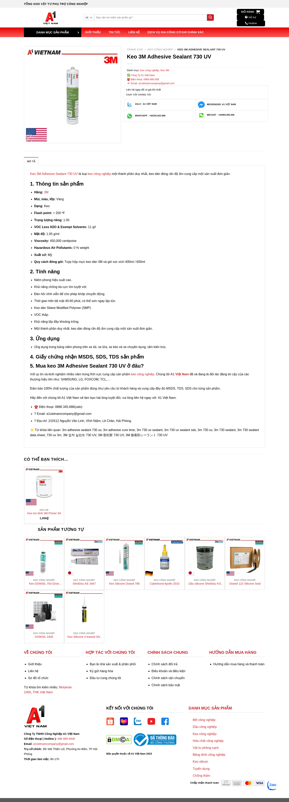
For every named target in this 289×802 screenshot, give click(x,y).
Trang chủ (135, 49)
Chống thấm (201, 775)
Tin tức (114, 32)
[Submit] (210, 17)
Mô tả (31, 161)
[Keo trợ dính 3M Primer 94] (44, 486)
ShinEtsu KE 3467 (84, 583)
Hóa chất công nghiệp (208, 741)
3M (46, 192)
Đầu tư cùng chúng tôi (105, 678)
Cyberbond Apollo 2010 (164, 583)
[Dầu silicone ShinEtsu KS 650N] (205, 557)
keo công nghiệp (99, 173)
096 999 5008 (66, 738)
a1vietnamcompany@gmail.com (53, 743)
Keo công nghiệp (160, 49)
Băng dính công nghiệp (209, 754)
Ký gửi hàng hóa (101, 671)
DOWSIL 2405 (44, 636)
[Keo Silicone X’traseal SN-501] (84, 610)
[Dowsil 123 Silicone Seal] (245, 557)
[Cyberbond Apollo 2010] (164, 557)
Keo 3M (164, 70)
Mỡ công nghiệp (204, 720)
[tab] (31, 161)
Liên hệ (134, 32)
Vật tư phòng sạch (206, 747)
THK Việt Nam (43, 692)
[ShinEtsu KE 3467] (84, 557)
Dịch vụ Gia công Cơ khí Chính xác (175, 32)
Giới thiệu (93, 32)
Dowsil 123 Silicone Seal (245, 583)
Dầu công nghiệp (205, 726)
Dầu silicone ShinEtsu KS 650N (205, 584)
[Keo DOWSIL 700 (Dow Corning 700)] (44, 557)
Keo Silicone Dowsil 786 (124, 583)
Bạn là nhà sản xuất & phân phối (113, 664)
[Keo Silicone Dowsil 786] (124, 557)
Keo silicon (200, 761)
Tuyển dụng (201, 768)
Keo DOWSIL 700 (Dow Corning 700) (44, 584)
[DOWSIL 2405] (44, 610)
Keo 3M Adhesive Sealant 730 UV (54, 173)
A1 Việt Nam (179, 374)
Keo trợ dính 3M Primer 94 (44, 513)
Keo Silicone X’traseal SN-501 (84, 637)
